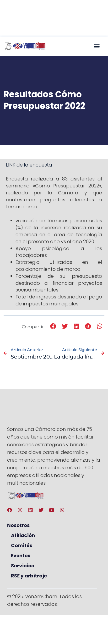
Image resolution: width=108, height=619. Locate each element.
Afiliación (23, 535)
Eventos (20, 555)
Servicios (22, 565)
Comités (21, 545)
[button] (96, 46)
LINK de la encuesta (29, 164)
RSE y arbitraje (29, 575)
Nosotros (18, 525)
